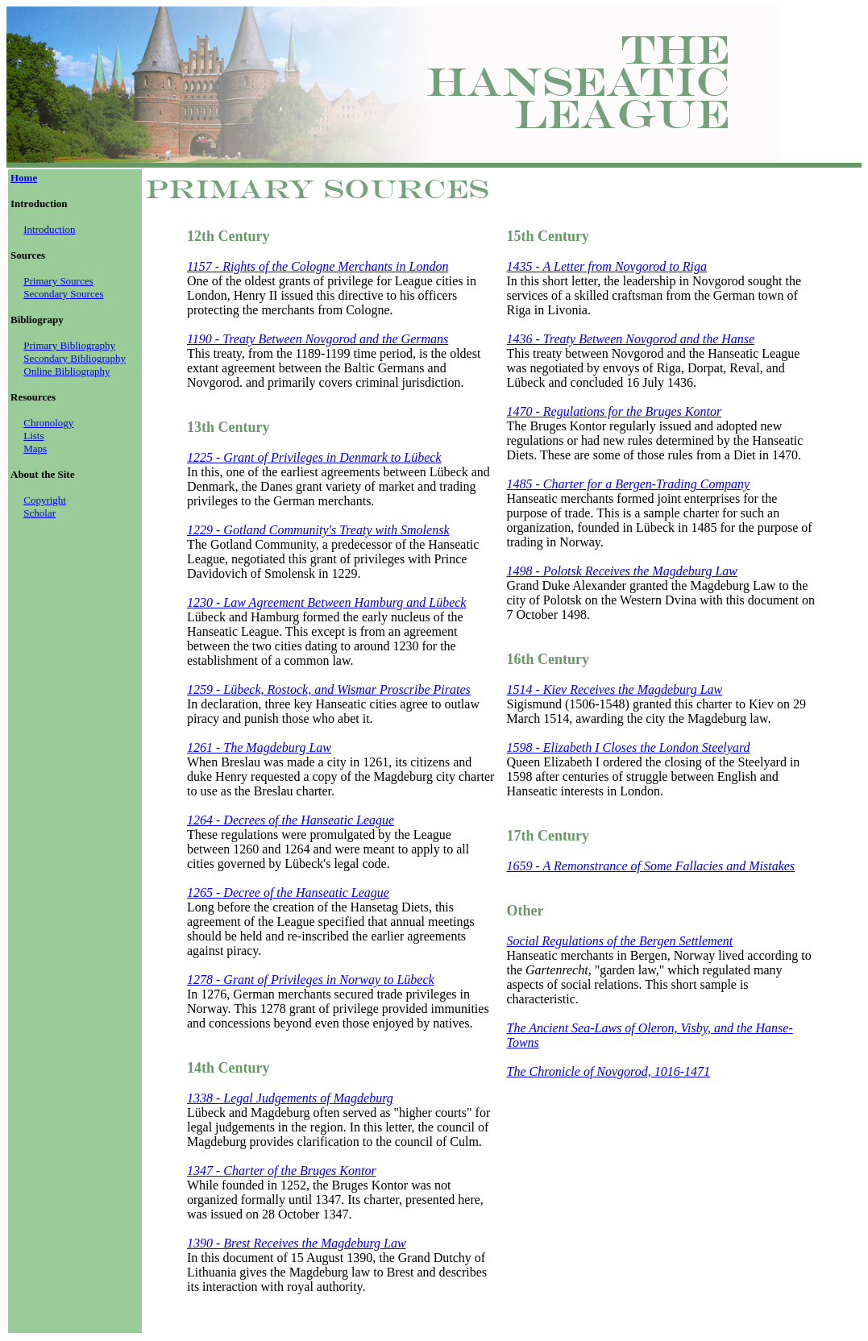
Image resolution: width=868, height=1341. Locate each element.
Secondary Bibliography (74, 358)
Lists (33, 436)
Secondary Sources (63, 294)
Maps (35, 448)
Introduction (49, 229)
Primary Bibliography (69, 345)
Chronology (48, 423)
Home (23, 178)
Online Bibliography (66, 371)
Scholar (39, 513)
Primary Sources (58, 281)
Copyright (44, 500)
